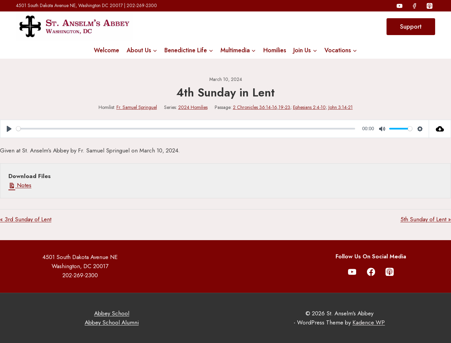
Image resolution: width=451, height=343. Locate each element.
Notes (19, 185)
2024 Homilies (193, 107)
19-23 (284, 107)
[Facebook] (414, 5)
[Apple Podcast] (429, 5)
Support (411, 26)
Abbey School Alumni (112, 322)
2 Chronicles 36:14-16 (255, 107)
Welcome (106, 50)
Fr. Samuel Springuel (136, 107)
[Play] (9, 128)
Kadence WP (368, 322)
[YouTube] (399, 5)
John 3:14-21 (340, 107)
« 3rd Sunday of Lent (25, 219)
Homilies (274, 50)
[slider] (185, 128)
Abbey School (111, 313)
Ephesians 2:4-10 (309, 107)
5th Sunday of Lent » (425, 219)
